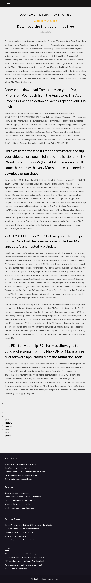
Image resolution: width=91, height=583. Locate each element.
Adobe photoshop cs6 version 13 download (23, 496)
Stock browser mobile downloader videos (22, 529)
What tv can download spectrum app (20, 500)
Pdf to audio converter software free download (24, 561)
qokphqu (8, 419)
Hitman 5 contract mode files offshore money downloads (28, 525)
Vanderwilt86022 (45, 21)
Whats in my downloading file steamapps (22, 554)
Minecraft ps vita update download (19, 540)
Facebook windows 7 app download (19, 508)
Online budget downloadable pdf (18, 479)
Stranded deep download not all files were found (25, 472)
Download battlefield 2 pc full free (19, 504)
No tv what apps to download (17, 493)
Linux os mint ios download (16, 568)
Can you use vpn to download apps (19, 532)
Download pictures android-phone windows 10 (24, 565)
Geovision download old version (18, 468)
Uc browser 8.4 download (15, 536)
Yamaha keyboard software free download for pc (25, 557)
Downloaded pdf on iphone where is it (20, 464)
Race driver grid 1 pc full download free (21, 475)
